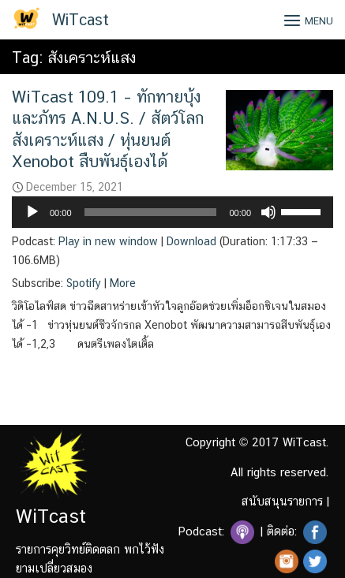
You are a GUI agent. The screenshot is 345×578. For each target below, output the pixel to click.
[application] (172, 212)
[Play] (32, 212)
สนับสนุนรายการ (282, 501)
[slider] (150, 212)
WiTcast (80, 19)
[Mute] (268, 212)
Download (191, 241)
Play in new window (108, 241)
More (123, 283)
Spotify (83, 283)
